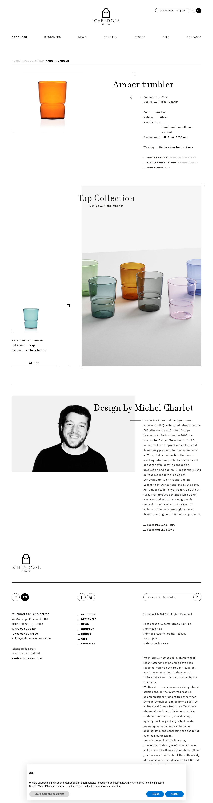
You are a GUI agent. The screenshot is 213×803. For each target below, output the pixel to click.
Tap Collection (106, 199)
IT (193, 10)
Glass (164, 117)
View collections (161, 529)
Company (110, 37)
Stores (140, 37)
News (82, 37)
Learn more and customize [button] (49, 794)
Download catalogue (172, 10)
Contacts (193, 37)
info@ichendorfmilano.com (33, 638)
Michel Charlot (168, 101)
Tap (41, 60)
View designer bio (161, 524)
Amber (160, 112)
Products (19, 37)
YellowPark (161, 643)
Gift (166, 37)
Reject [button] (155, 794)
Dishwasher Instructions (176, 147)
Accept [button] (174, 794)
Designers (52, 37)
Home (16, 60)
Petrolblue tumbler (27, 340)
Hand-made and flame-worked (177, 130)
